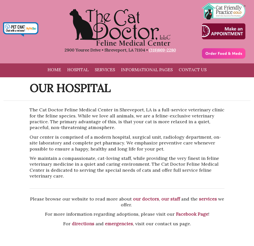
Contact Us (192, 69)
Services (105, 69)
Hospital (78, 69)
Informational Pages (147, 69)
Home (54, 69)
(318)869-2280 (162, 50)
